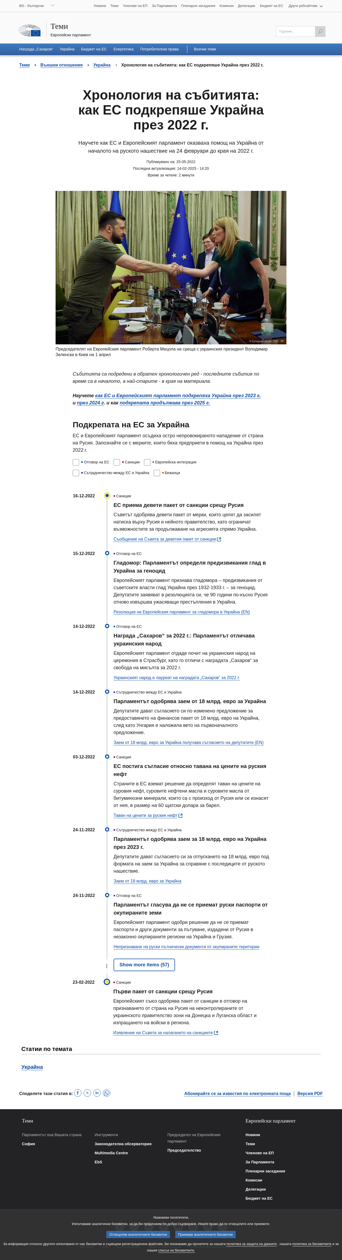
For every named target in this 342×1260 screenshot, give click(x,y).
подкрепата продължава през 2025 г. (165, 402)
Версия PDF (310, 1093)
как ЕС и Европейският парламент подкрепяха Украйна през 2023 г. (178, 395)
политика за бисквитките (311, 1248)
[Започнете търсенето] (320, 31)
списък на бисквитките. (176, 1255)
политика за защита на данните (252, 1248)
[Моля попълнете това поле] (300, 31)
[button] (305, 6)
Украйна (32, 1067)
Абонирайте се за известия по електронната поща (237, 1093)
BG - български (31, 6)
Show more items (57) (144, 964)
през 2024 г (90, 402)
